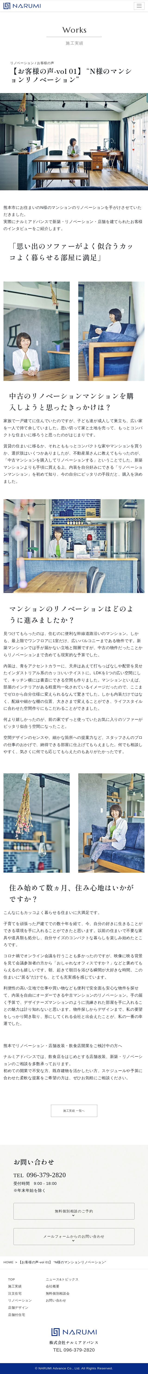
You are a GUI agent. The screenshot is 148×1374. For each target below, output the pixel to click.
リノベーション (22, 63)
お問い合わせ (56, 1300)
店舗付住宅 (16, 1315)
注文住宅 (15, 1293)
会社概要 (53, 1286)
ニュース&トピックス (62, 1279)
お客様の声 (45, 63)
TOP (11, 1279)
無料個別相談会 (58, 1293)
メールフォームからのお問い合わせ (73, 1236)
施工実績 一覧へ (74, 1110)
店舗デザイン (18, 1307)
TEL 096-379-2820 (74, 1349)
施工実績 (15, 1286)
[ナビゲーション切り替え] (139, 6)
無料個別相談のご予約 (74, 1211)
